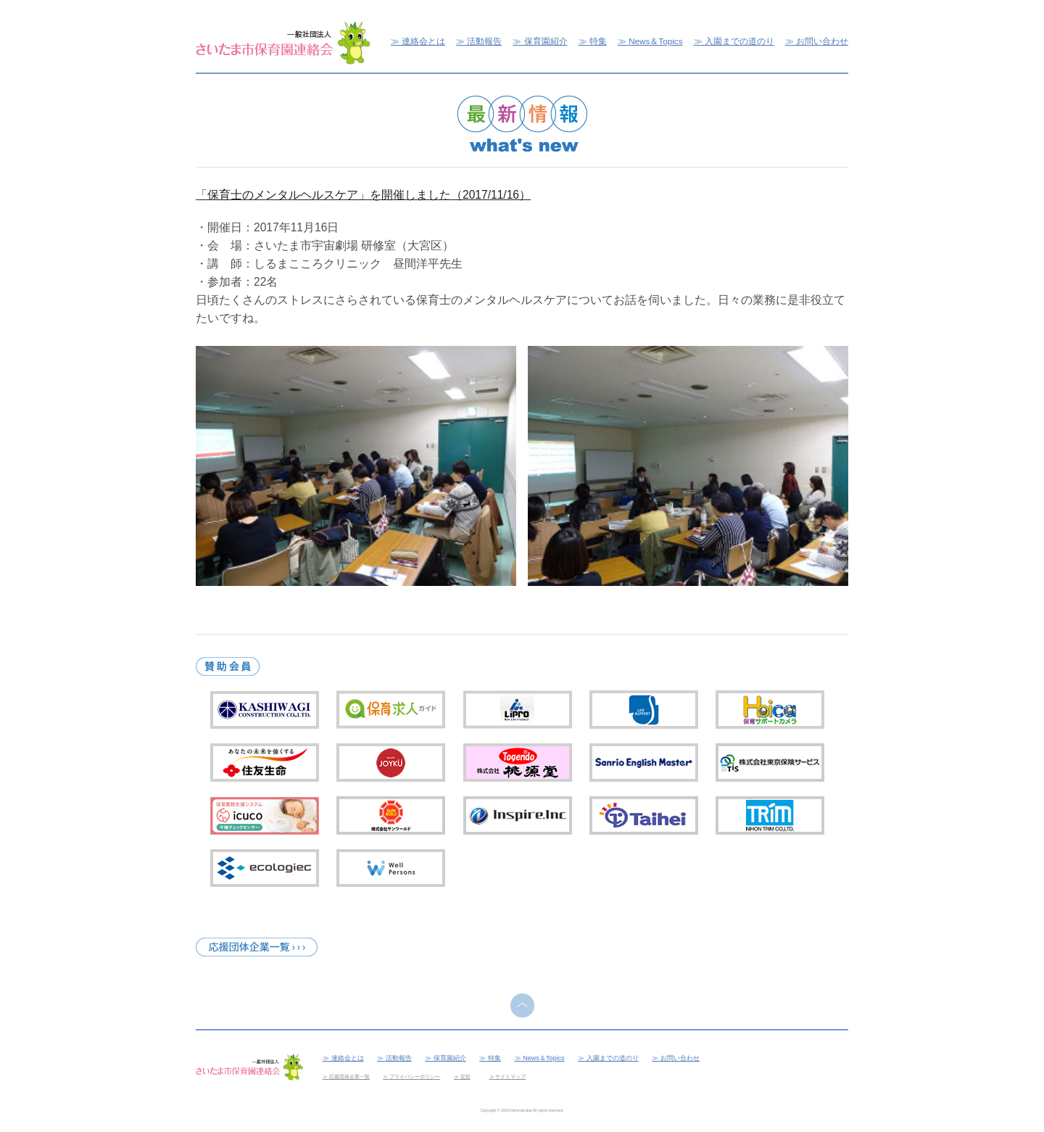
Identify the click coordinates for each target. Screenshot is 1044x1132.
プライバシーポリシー (414, 1076)
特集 (598, 41)
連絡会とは (423, 41)
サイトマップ (510, 1076)
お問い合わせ (822, 41)
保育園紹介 (546, 41)
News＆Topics (655, 41)
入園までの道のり (739, 41)
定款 (465, 1076)
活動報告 (484, 41)
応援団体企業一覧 (349, 1076)
